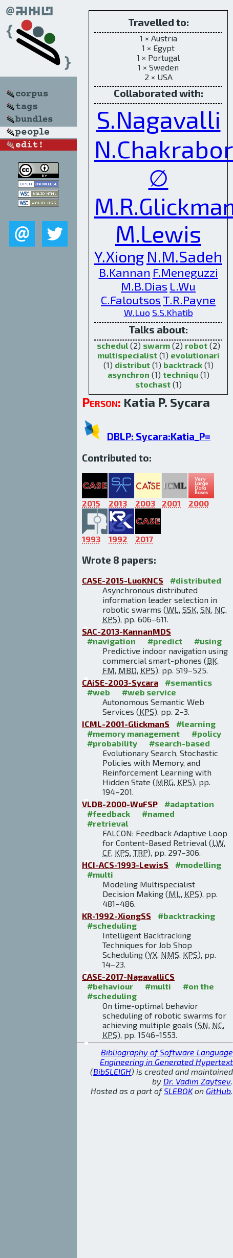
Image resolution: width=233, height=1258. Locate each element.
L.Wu (183, 286)
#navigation (111, 641)
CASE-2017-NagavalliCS (128, 976)
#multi (100, 874)
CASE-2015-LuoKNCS (122, 580)
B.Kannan (125, 272)
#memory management (133, 733)
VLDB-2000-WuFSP (120, 804)
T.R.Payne (189, 300)
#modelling (198, 864)
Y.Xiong (119, 256)
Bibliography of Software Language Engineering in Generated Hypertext (166, 1057)
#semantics (188, 682)
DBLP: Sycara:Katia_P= (158, 436)
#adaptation (189, 804)
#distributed (195, 580)
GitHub (218, 1091)
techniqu (180, 374)
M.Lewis (158, 233)
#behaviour (110, 986)
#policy (206, 733)
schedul (112, 345)
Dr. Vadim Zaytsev (197, 1081)
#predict (164, 641)
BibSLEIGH (112, 1071)
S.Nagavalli (158, 119)
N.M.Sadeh (184, 256)
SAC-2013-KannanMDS (126, 631)
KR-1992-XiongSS (116, 916)
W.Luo (137, 312)
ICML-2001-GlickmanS (126, 724)
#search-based (179, 743)
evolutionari (195, 355)
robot (196, 345)
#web (98, 692)
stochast (153, 384)
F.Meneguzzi (185, 272)
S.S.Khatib (172, 312)
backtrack (182, 365)
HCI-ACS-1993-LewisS (125, 864)
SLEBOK (178, 1091)
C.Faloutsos (131, 300)
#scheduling (112, 925)
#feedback (108, 813)
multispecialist (127, 355)
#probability (112, 743)
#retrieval (107, 823)
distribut (132, 365)
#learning (196, 724)
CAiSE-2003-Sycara (120, 682)
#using (208, 641)
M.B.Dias (144, 286)
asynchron (129, 374)
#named (158, 813)
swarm (156, 345)
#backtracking (186, 916)
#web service (149, 692)
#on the (198, 986)
